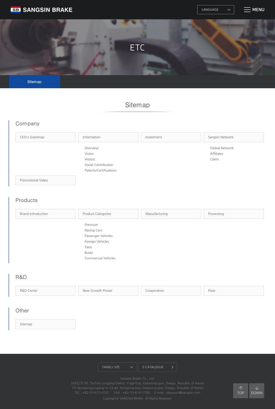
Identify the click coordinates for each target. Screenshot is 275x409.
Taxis (88, 247)
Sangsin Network (220, 137)
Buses (89, 252)
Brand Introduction (34, 213)
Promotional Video (34, 180)
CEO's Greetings (32, 137)
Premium (91, 224)
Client (214, 159)
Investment (153, 137)
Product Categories (97, 213)
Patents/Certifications (100, 170)
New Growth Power (97, 290)
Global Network (222, 148)
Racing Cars (93, 230)
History (90, 159)
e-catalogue (153, 367)
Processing (216, 213)
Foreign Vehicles (97, 241)
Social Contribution (99, 164)
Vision (89, 153)
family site (111, 367)
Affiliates (216, 153)
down (256, 390)
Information (91, 137)
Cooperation (154, 290)
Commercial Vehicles (100, 258)
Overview (91, 148)
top (240, 390)
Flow (211, 290)
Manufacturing (156, 213)
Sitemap (34, 81)
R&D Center (29, 290)
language (210, 9)
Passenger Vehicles (99, 235)
